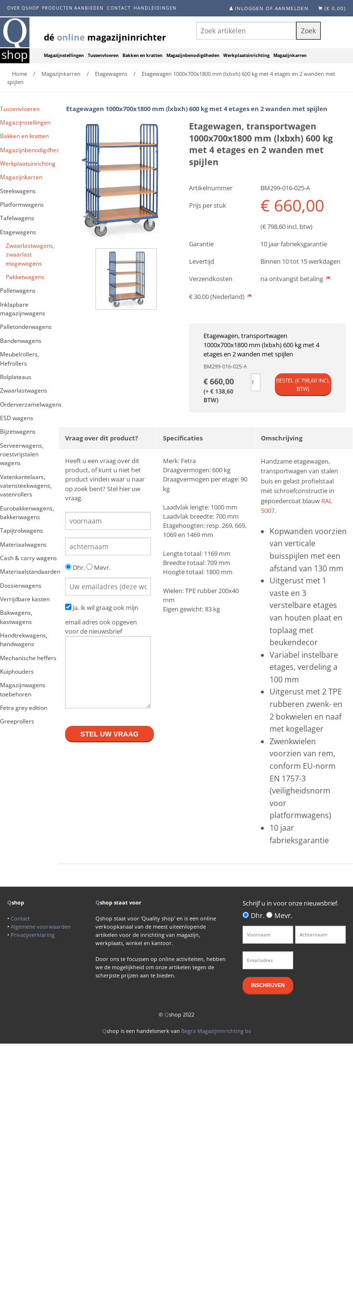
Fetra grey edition (23, 708)
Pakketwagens (25, 277)
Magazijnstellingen (64, 55)
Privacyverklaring (32, 934)
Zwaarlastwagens (23, 390)
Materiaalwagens (23, 544)
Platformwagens (22, 204)
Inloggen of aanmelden (272, 8)
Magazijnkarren (290, 55)
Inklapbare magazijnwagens (22, 308)
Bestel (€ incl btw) (303, 384)
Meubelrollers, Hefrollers (19, 358)
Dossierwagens (20, 585)
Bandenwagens (20, 341)
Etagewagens (18, 232)
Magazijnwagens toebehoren (22, 689)
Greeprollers (17, 721)
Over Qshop (23, 8)
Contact (119, 8)
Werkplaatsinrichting (246, 55)
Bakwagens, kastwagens (16, 616)
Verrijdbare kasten (25, 599)
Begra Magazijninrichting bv (216, 1030)
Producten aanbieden (73, 8)
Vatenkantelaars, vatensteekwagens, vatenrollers (26, 486)
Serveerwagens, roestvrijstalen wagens (21, 454)
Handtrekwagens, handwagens (23, 639)
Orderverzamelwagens (29, 404)
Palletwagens (18, 290)
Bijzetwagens (18, 431)
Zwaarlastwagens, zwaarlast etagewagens (30, 254)
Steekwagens (18, 191)
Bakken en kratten (142, 55)
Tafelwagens (17, 218)
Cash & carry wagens (28, 558)
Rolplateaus (15, 377)
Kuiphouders (17, 671)
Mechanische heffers (28, 658)
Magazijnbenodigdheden (192, 55)
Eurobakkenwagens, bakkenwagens (27, 512)
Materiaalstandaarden (29, 571)
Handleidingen (155, 8)
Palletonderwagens (26, 327)
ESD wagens (16, 418)
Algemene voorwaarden (41, 926)
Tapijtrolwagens (21, 530)
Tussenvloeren (103, 55)
